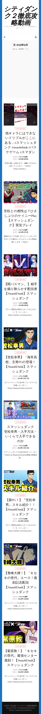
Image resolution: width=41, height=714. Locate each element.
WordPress (28, 710)
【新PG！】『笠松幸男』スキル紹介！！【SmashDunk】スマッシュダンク (20, 507)
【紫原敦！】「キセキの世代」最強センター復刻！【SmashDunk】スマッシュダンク (20, 658)
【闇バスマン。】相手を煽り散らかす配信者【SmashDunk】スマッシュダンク (20, 291)
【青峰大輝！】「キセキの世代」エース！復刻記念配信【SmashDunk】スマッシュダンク (20, 582)
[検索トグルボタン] (36, 37)
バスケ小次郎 (22, 157)
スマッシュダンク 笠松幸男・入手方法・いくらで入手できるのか (20, 434)
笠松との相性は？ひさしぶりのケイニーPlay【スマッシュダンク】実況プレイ (20, 218)
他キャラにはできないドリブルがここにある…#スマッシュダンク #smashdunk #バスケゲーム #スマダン (20, 143)
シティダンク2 (20, 128)
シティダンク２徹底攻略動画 (20, 15)
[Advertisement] (20, 74)
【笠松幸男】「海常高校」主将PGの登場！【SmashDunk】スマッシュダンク (20, 364)
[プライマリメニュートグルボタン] (5, 37)
